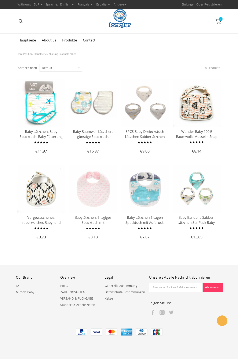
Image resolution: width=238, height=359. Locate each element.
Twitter (171, 312)
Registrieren (213, 4)
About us (49, 40)
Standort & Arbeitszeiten (77, 305)
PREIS (64, 286)
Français (83, 4)
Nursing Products (59, 54)
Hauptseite (27, 40)
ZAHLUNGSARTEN (72, 292)
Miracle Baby (25, 292)
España (101, 4)
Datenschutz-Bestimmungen (125, 292)
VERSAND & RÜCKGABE (76, 298)
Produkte (69, 40)
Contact (89, 40)
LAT (18, 286)
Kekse (109, 298)
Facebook (153, 312)
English (65, 4)
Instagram (162, 312)
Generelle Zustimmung (121, 286)
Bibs (73, 54)
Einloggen (188, 4)
